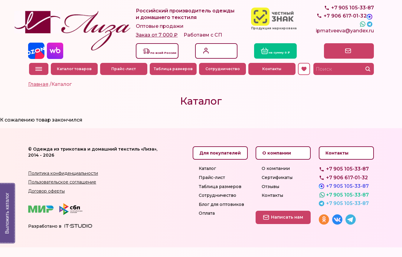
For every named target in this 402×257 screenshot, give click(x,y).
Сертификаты (277, 187)
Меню (38, 79)
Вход (211, 57)
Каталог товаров (75, 78)
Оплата (207, 223)
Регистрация (220, 63)
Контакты (273, 78)
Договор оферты (46, 200)
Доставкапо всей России (167, 60)
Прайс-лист (125, 78)
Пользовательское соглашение (62, 191)
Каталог (207, 178)
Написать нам (347, 60)
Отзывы (270, 196)
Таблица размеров (174, 78)
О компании (276, 178)
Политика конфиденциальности (63, 182)
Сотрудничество (223, 78)
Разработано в (44, 235)
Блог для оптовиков (221, 213)
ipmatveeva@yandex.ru (345, 41)
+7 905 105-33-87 (352, 21)
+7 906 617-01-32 (347, 187)
